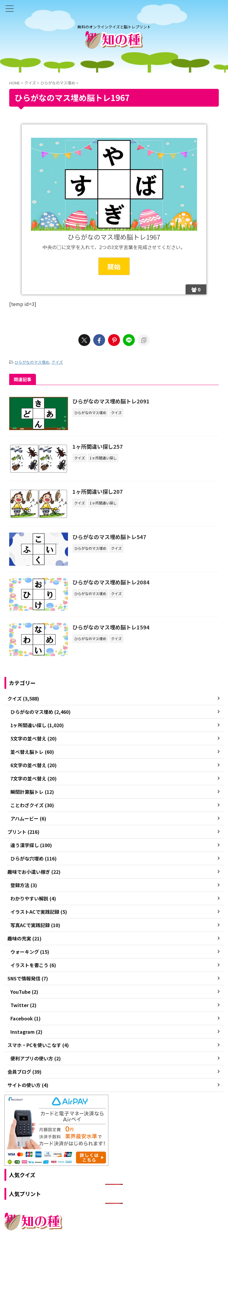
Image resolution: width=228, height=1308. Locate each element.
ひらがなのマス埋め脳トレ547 (110, 537)
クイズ (57, 362)
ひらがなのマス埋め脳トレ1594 (111, 628)
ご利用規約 (93, 1256)
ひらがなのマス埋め (32, 362)
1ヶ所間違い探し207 (98, 492)
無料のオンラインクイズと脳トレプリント (114, 1268)
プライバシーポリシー (127, 1256)
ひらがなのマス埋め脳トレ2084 (111, 583)
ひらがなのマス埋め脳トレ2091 (111, 401)
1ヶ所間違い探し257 (98, 447)
